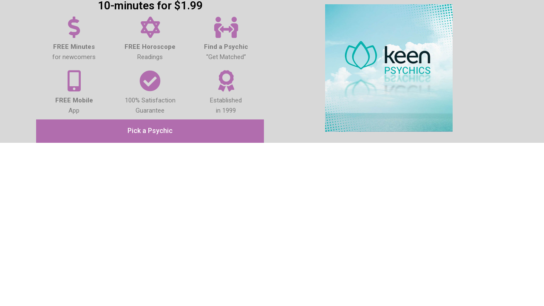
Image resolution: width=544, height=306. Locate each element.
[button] (150, 131)
